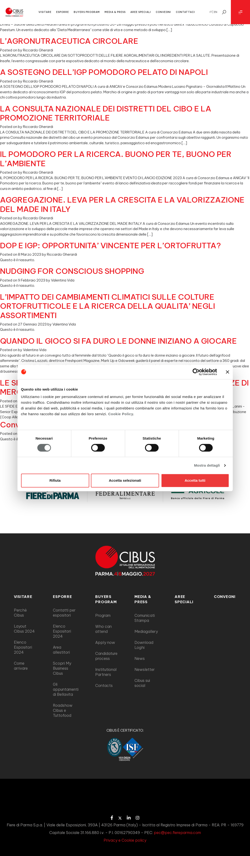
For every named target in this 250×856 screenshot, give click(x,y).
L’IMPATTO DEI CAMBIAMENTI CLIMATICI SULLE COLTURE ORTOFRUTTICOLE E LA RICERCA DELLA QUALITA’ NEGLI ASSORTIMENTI (107, 306)
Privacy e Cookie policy (125, 840)
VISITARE (45, 12)
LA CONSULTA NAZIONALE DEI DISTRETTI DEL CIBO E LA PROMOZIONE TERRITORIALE (105, 113)
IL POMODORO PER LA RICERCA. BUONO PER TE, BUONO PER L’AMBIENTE (116, 158)
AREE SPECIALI (140, 12)
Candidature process (106, 656)
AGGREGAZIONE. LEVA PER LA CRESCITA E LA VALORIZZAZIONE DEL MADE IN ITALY (122, 204)
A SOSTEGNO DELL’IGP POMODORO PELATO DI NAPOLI (104, 72)
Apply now (105, 642)
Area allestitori (61, 650)
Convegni (224, 596)
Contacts (104, 685)
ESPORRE (62, 12)
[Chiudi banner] (227, 372)
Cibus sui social (142, 683)
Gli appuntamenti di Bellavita (65, 689)
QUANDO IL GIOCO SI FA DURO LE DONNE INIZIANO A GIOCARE (118, 341)
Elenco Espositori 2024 (23, 647)
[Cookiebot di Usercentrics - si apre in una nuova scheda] (196, 372)
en (215, 12)
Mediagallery (146, 631)
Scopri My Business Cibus (62, 668)
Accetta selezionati (125, 480)
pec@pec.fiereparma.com (177, 832)
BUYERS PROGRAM (87, 12)
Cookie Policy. (121, 414)
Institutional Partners (106, 672)
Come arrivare (21, 666)
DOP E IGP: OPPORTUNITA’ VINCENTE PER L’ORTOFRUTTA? (110, 245)
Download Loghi (143, 645)
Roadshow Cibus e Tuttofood (62, 710)
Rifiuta (55, 480)
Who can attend (103, 629)
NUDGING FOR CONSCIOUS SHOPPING (72, 271)
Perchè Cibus (20, 613)
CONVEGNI (163, 12)
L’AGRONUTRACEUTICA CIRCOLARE (69, 41)
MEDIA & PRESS (115, 12)
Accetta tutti (195, 480)
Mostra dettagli (207, 465)
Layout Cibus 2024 (24, 629)
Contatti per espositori (64, 613)
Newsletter (144, 669)
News (139, 658)
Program (103, 615)
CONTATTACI (185, 12)
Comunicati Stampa (144, 618)
